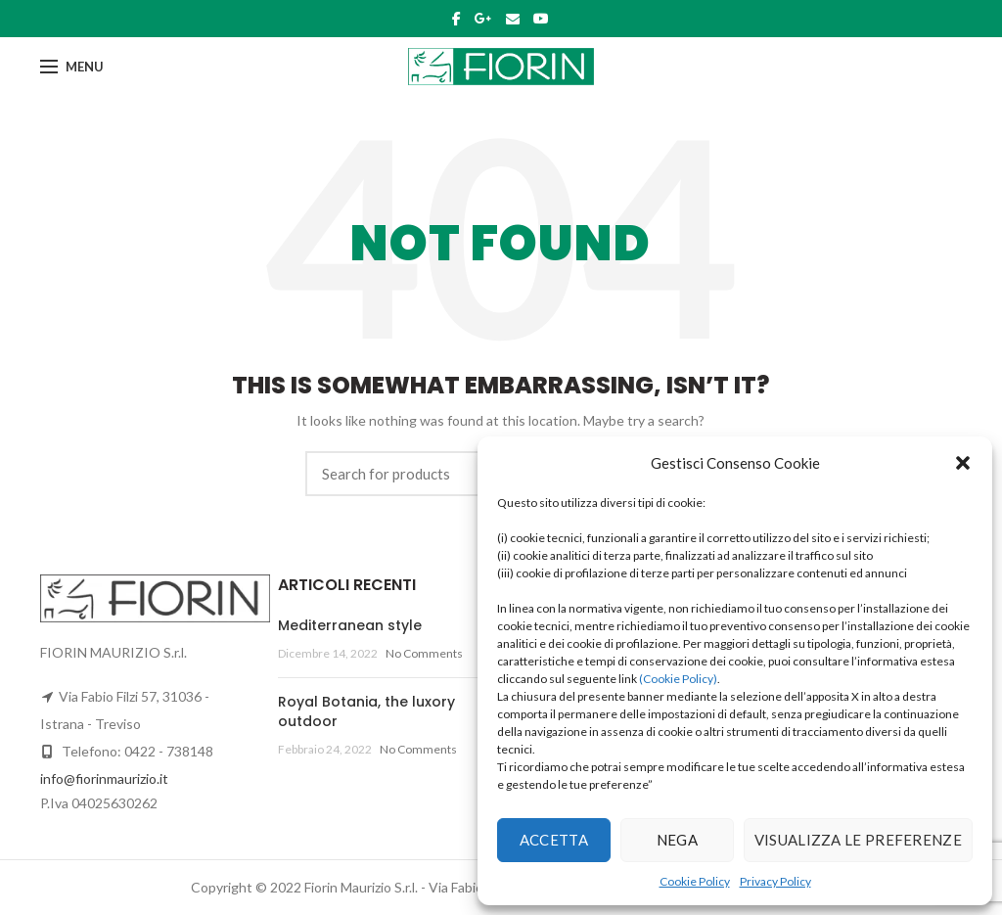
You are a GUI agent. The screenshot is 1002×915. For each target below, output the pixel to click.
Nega (677, 839)
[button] (963, 463)
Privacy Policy (775, 881)
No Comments (424, 653)
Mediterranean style (350, 625)
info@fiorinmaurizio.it (104, 778)
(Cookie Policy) (678, 678)
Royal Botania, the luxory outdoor (366, 711)
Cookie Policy (695, 881)
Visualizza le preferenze (858, 839)
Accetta (554, 839)
